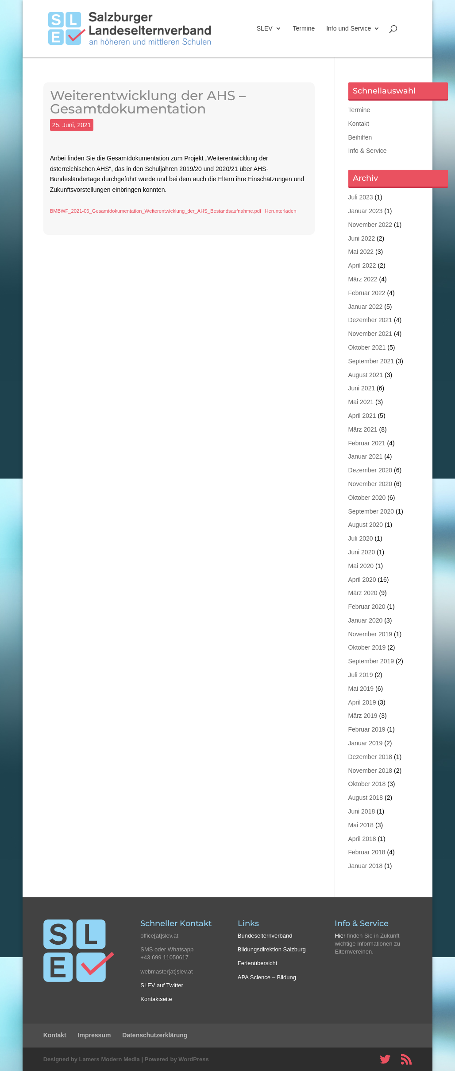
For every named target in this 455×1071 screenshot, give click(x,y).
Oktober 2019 (367, 647)
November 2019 (370, 634)
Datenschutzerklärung (154, 1035)
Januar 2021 (365, 456)
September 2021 (371, 361)
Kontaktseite (156, 999)
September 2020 (371, 511)
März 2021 (363, 429)
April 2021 (362, 415)
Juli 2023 (360, 197)
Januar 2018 (365, 865)
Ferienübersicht (258, 963)
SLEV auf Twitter (161, 985)
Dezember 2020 (370, 470)
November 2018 (370, 770)
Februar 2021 (367, 443)
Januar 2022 (365, 306)
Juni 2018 (361, 811)
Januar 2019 (365, 743)
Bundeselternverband (265, 935)
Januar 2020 (365, 620)
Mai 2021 (361, 401)
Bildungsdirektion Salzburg (272, 949)
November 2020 (370, 483)
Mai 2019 (361, 688)
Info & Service (367, 150)
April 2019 (362, 702)
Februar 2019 (367, 729)
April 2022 (362, 265)
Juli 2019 (360, 674)
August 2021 (365, 374)
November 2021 (370, 333)
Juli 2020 (360, 538)
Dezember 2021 (370, 319)
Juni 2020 (361, 552)
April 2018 (362, 838)
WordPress (193, 1059)
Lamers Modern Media (109, 1059)
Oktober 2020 (367, 497)
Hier (340, 935)
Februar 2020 (367, 606)
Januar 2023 (365, 210)
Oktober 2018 (367, 783)
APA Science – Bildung (267, 977)
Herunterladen (280, 211)
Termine (304, 28)
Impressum (94, 1035)
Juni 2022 (361, 238)
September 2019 (371, 661)
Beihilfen (360, 137)
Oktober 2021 (367, 347)
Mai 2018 (361, 825)
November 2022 (370, 224)
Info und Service (348, 28)
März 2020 (363, 592)
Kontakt (358, 123)
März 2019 (363, 715)
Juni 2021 (361, 388)
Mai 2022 (361, 251)
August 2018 (365, 797)
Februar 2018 (367, 852)
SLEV (265, 28)
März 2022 (363, 279)
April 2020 (362, 579)
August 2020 (365, 524)
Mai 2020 (361, 565)
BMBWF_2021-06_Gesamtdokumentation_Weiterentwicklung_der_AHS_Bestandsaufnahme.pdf (155, 211)
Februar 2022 (367, 292)
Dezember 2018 (370, 756)
